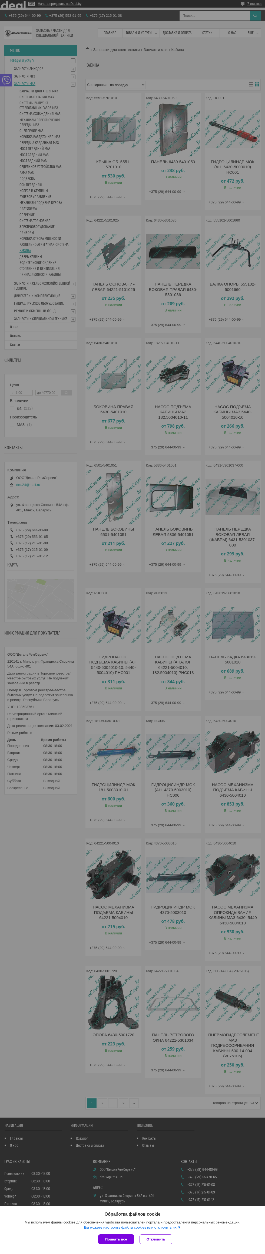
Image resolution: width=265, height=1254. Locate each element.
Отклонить (156, 1239)
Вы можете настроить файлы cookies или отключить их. (130, 1227)
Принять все (116, 1239)
